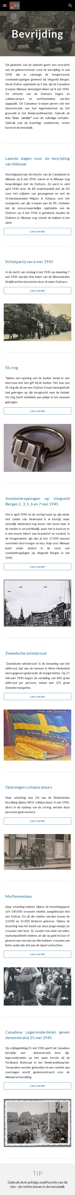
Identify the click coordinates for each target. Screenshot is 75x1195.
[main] (37, 33)
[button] (4, 5)
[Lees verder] (37, 231)
